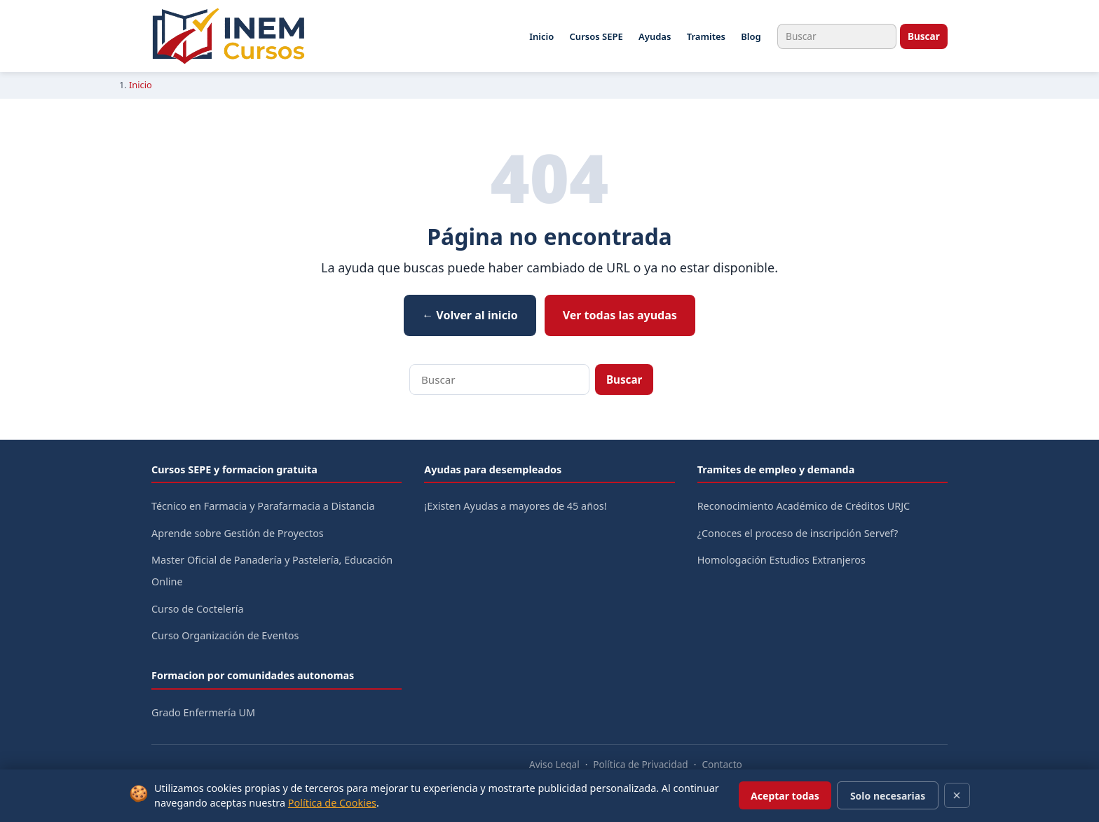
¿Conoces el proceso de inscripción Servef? (798, 533)
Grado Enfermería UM (203, 712)
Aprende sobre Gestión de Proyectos (237, 533)
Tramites (706, 36)
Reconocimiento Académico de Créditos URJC (803, 506)
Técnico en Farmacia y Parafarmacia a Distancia (262, 506)
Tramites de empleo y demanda (776, 469)
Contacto (722, 764)
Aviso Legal (554, 764)
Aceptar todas (785, 795)
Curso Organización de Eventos (225, 635)
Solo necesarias (887, 795)
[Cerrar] (957, 795)
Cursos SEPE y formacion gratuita (234, 469)
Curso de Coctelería (197, 608)
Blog (750, 36)
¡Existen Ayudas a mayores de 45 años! (515, 506)
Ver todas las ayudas (620, 315)
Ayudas (655, 36)
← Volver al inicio (470, 315)
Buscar (924, 36)
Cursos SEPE (596, 36)
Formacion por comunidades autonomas (252, 675)
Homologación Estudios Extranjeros (781, 559)
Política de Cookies (332, 802)
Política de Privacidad (640, 764)
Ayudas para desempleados (492, 469)
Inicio (541, 36)
